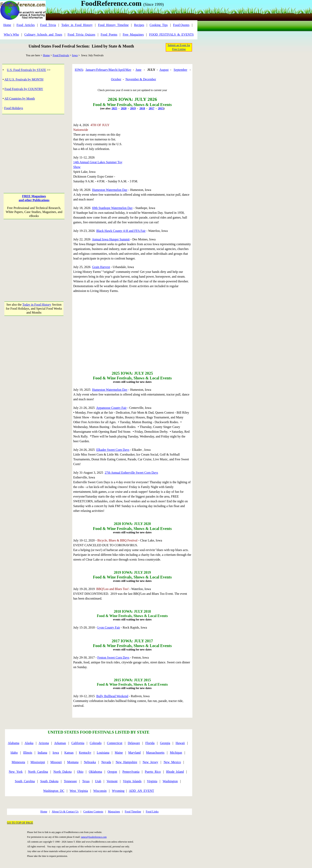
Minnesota (18, 762)
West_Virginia (79, 790)
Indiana (42, 752)
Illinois (27, 752)
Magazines (114, 811)
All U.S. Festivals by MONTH (23, 79)
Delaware (134, 743)
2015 (161, 108)
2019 (133, 108)
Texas (86, 781)
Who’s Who (11, 34)
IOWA (79, 69)
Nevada (106, 762)
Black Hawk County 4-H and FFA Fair (121, 230)
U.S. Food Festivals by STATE (26, 70)
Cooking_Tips (159, 25)
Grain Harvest (101, 267)
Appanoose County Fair (111, 407)
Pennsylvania (130, 771)
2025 (114, 108)
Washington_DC (53, 790)
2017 (151, 108)
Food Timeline (133, 811)
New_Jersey (150, 762)
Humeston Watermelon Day (110, 189)
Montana (72, 762)
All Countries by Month (19, 98)
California (77, 743)
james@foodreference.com (94, 837)
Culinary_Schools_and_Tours (43, 34)
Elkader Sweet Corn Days (112, 449)
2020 (123, 108)
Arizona (44, 743)
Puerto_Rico (153, 771)
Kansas (68, 752)
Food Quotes (181, 25)
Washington (170, 781)
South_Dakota (49, 781)
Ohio (80, 771)
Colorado (96, 743)
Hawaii (180, 743)
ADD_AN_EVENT (141, 790)
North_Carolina (38, 771)
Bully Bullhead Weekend (112, 696)
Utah (98, 781)
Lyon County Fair (108, 627)
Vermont (111, 781)
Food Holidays (13, 108)
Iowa (75, 55)
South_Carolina (25, 781)
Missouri (56, 762)
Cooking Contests (93, 811)
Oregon (112, 771)
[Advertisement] (34, 150)
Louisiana (103, 752)
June (138, 69)
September (180, 69)
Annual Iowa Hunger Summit (111, 239)
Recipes (139, 25)
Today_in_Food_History (77, 25)
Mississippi (37, 762)
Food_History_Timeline (113, 25)
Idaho (14, 752)
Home (7, 25)
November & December (141, 79)
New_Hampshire (126, 762)
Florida (150, 743)
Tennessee (70, 781)
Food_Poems (109, 34)
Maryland (134, 752)
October (116, 79)
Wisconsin (100, 790)
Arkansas (60, 743)
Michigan (176, 752)
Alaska (28, 743)
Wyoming (118, 790)
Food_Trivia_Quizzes (81, 34)
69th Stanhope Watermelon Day (112, 208)
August (164, 69)
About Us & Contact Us (65, 811)
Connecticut (114, 743)
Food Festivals (61, 55)
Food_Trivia (48, 25)
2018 (142, 108)
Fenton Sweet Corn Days (113, 657)
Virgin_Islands (132, 781)
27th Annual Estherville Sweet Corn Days (131, 472)
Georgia (165, 743)
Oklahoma (95, 771)
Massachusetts (155, 752)
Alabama (13, 743)
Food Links (152, 811)
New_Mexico (172, 762)
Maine (119, 752)
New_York (16, 771)
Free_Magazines (133, 34)
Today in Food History (36, 304)
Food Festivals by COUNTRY (24, 89)
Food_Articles (26, 25)
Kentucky (85, 752)
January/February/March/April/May (108, 69)
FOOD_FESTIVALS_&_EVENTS (171, 34)
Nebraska (90, 762)
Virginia (152, 781)
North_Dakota (62, 771)
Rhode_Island (175, 771)
